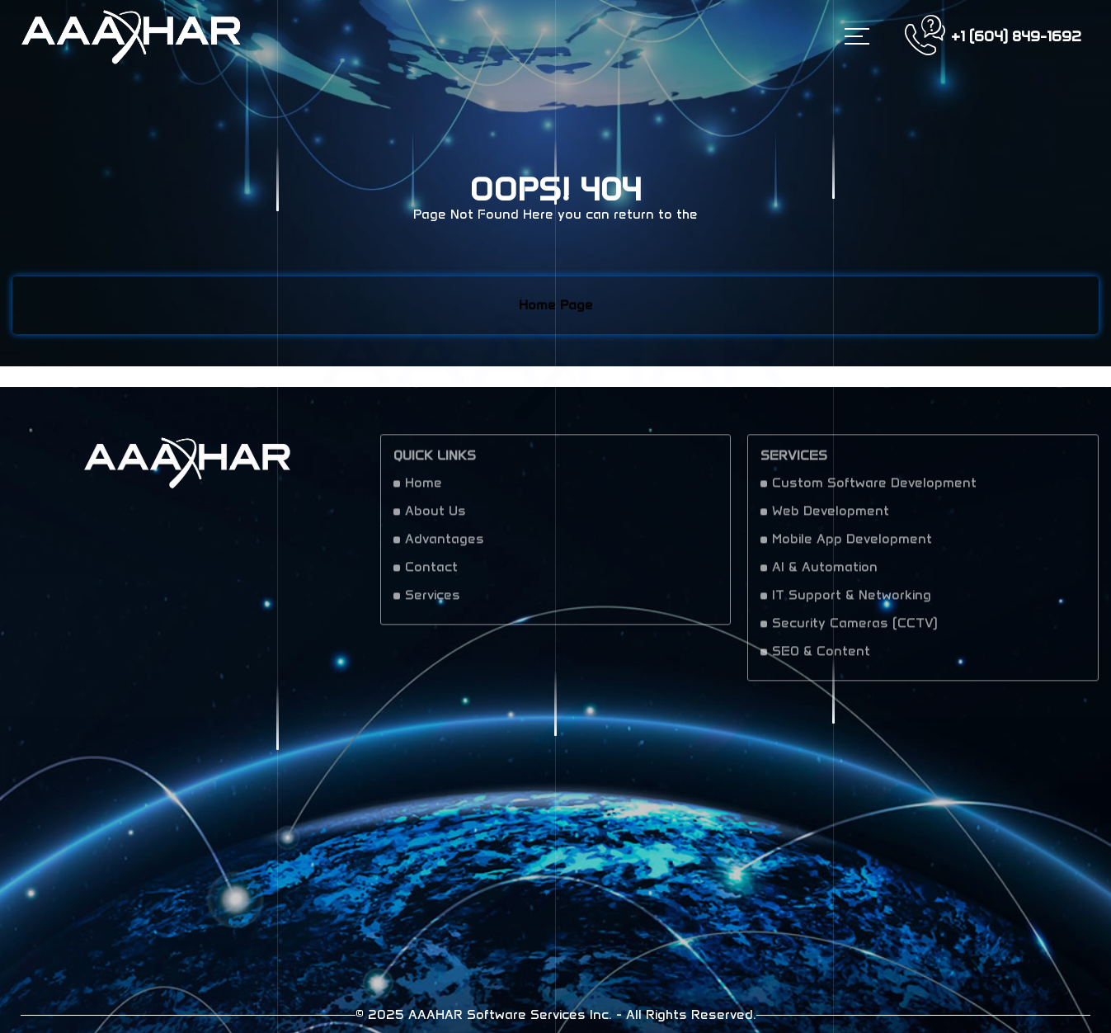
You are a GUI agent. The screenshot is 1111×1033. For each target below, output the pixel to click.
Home (423, 489)
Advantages (444, 545)
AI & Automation (825, 573)
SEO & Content (821, 657)
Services (432, 601)
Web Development (830, 517)
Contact (431, 573)
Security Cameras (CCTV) (855, 629)
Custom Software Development (874, 489)
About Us (435, 517)
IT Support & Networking (851, 601)
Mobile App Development (852, 545)
